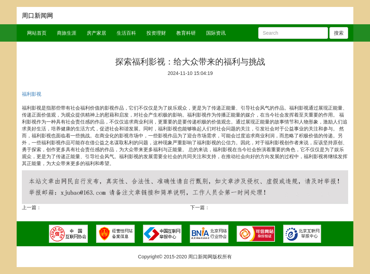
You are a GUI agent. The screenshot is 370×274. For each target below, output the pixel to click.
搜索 (339, 33)
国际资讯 (216, 33)
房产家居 (96, 33)
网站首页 (37, 33)
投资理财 (156, 33)
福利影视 (31, 94)
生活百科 (126, 33)
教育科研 (186, 33)
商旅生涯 (66, 33)
